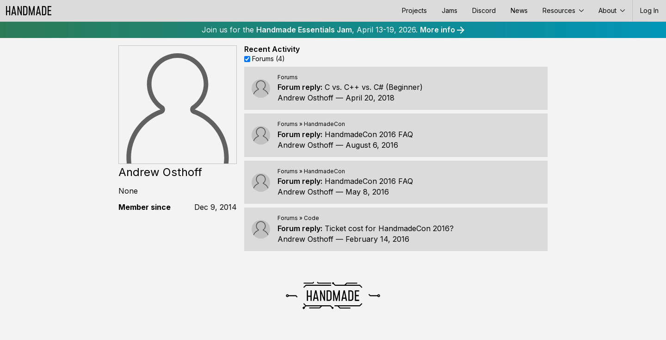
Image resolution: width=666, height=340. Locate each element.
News (519, 10)
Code (311, 217)
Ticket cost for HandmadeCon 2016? (389, 228)
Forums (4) (268, 59)
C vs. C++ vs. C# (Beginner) (374, 87)
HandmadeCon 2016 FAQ (369, 134)
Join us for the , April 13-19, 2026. (333, 29)
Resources (563, 10)
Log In (649, 10)
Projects (414, 10)
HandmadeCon (324, 123)
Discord (484, 10)
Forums (288, 77)
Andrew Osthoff (305, 97)
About (611, 10)
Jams (449, 10)
